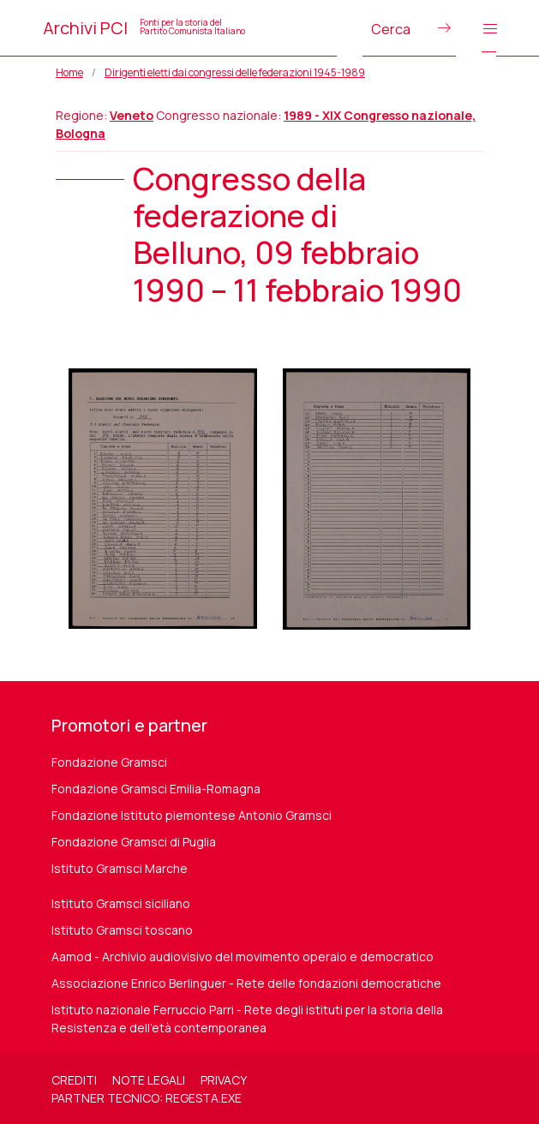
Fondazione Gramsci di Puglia (133, 842)
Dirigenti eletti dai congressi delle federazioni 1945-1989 (235, 72)
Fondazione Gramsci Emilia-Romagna (156, 788)
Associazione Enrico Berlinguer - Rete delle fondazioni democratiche (246, 983)
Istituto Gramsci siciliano (120, 903)
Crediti (74, 1080)
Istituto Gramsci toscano (122, 930)
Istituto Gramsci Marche (119, 868)
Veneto (131, 115)
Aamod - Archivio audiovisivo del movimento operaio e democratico (242, 956)
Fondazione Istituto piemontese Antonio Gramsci (191, 815)
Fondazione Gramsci (109, 762)
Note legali (148, 1080)
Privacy (224, 1080)
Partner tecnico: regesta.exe (146, 1098)
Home (69, 72)
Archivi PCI (144, 27)
